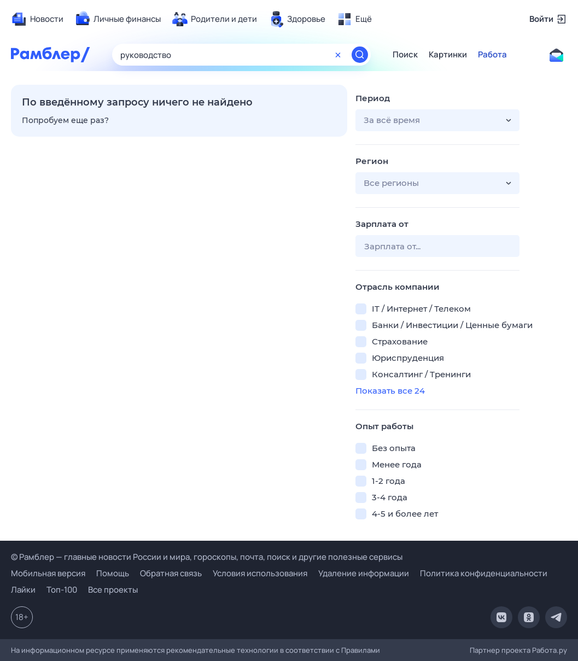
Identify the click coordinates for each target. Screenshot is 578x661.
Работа (492, 54)
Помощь (112, 573)
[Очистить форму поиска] (338, 55)
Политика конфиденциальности (483, 573)
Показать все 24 (390, 390)
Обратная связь (171, 573)
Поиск (405, 54)
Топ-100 (61, 589)
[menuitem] (37, 19)
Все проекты (113, 589)
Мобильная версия (48, 573)
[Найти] (360, 55)
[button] (437, 120)
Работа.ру (549, 650)
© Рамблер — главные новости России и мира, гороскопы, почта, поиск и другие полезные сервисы (206, 557)
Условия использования (260, 573)
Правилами (360, 650)
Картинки (448, 54)
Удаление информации (363, 573)
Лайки (23, 589)
